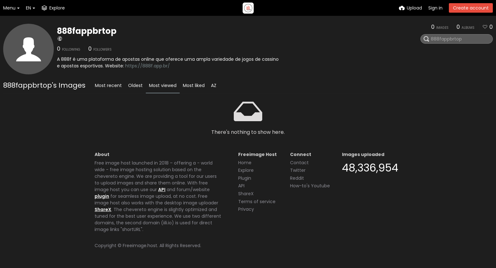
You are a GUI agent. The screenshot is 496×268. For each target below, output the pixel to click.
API (161, 189)
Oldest (135, 85)
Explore (246, 170)
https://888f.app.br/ (147, 66)
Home (244, 162)
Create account (471, 8)
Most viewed (163, 85)
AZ (213, 85)
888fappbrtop (86, 31)
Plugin (244, 178)
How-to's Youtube (310, 186)
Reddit (297, 178)
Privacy (246, 209)
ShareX (103, 209)
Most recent (108, 85)
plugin (102, 196)
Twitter (298, 170)
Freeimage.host (140, 245)
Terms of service (257, 201)
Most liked (194, 85)
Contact (299, 162)
